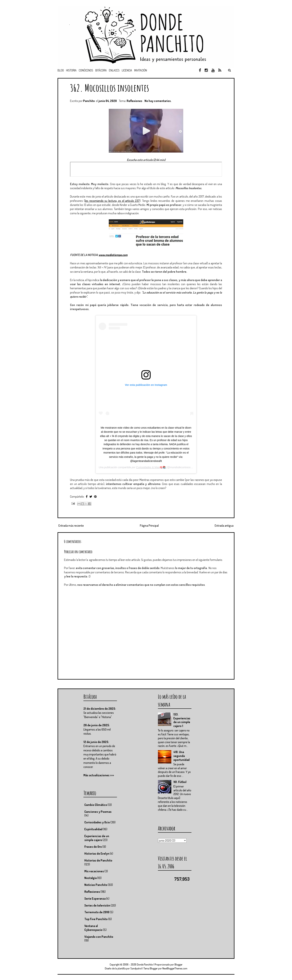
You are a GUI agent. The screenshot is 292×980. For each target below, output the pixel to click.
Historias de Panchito (98, 860)
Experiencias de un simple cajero (96, 838)
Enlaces (114, 70)
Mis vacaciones (94, 871)
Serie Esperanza (95, 898)
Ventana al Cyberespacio (93, 928)
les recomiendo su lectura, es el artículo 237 (112, 201)
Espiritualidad (93, 829)
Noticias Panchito (95, 885)
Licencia (127, 70)
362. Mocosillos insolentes (109, 87)
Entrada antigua (224, 525)
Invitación (140, 70)
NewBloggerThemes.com (174, 968)
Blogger (178, 964)
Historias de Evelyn (96, 853)
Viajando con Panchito (98, 937)
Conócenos (86, 70)
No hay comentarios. (158, 101)
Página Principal (149, 525)
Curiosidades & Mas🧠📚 (151, 467)
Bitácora (101, 70)
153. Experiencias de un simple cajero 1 (181, 720)
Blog (61, 70)
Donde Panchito (145, 964)
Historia (71, 70)
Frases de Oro (93, 846)
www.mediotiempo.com (113, 255)
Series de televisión (97, 905)
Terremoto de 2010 (96, 912)
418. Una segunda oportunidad (181, 756)
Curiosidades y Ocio (97, 822)
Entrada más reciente (71, 525)
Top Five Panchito (96, 919)
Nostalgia (90, 878)
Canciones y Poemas (98, 812)
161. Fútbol (179, 782)
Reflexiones (134, 101)
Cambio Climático (95, 805)
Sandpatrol (136, 968)
